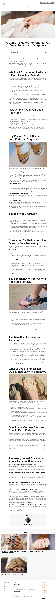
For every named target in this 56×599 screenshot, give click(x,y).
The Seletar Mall (17, 588)
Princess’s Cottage (13, 445)
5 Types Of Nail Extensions (36, 551)
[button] (39, 3)
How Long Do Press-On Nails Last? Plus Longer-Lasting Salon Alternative (13, 552)
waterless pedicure (15, 344)
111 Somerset (17, 591)
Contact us (11, 452)
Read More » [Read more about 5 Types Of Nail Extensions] (31, 554)
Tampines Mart (17, 584)
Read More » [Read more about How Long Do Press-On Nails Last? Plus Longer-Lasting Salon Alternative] (3, 554)
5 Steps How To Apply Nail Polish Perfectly (12, 574)
